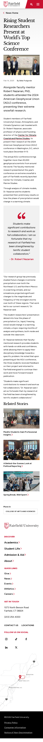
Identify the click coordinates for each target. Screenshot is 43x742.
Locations (28, 625)
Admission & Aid (14, 554)
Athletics (9, 588)
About (8, 561)
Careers (8, 594)
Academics (11, 542)
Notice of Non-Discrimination (18, 732)
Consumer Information (15, 727)
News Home (12, 13)
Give (6, 573)
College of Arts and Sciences (20, 511)
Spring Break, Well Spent (15, 494)
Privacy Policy (11, 722)
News (7, 578)
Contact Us (11, 625)
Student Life (12, 548)
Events (8, 583)
